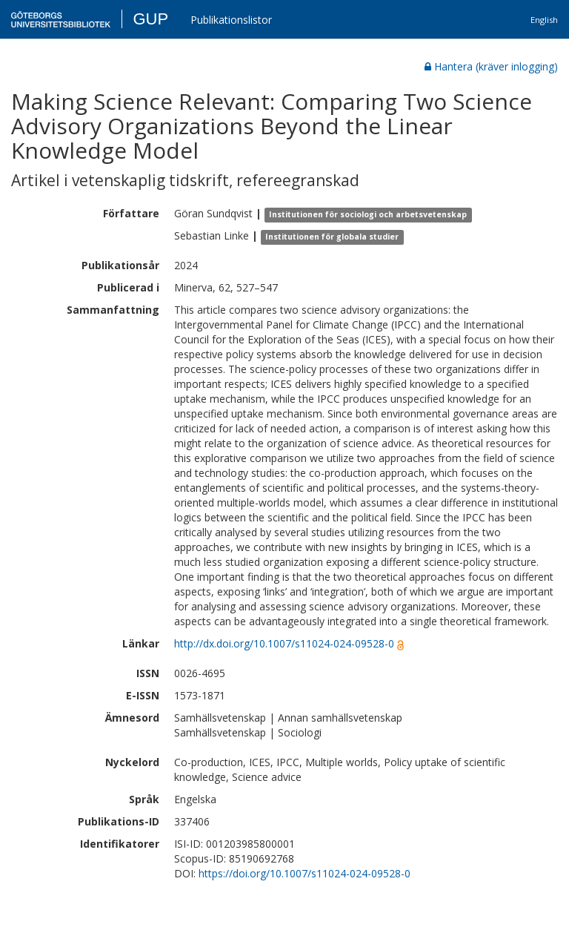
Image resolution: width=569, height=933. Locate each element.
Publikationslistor (231, 20)
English (544, 19)
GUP (150, 19)
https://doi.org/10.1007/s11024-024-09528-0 (304, 873)
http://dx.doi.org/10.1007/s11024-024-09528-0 (284, 643)
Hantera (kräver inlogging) (491, 66)
